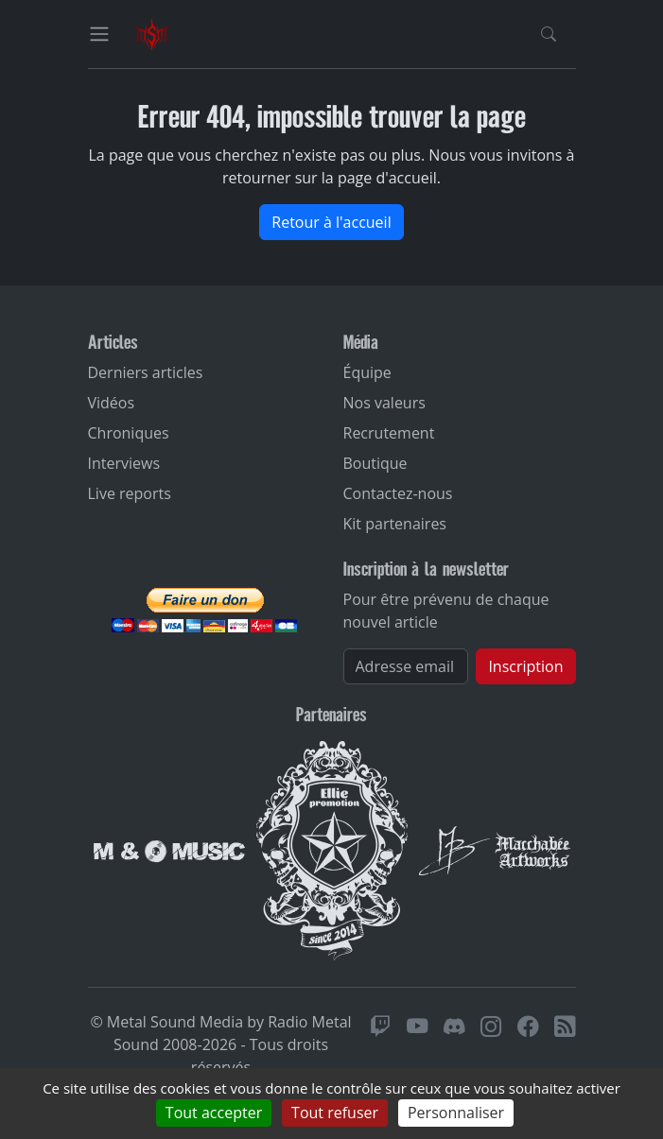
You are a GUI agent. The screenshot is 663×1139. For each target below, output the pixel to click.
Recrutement (389, 433)
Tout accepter (214, 1112)
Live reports (129, 493)
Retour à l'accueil (331, 222)
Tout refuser (334, 1112)
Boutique (375, 463)
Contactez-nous (398, 493)
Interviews (124, 463)
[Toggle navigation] (99, 34)
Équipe (367, 372)
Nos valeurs (384, 402)
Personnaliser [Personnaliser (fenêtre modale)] (456, 1112)
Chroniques (128, 433)
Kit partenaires (395, 523)
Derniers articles (145, 372)
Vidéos (111, 402)
